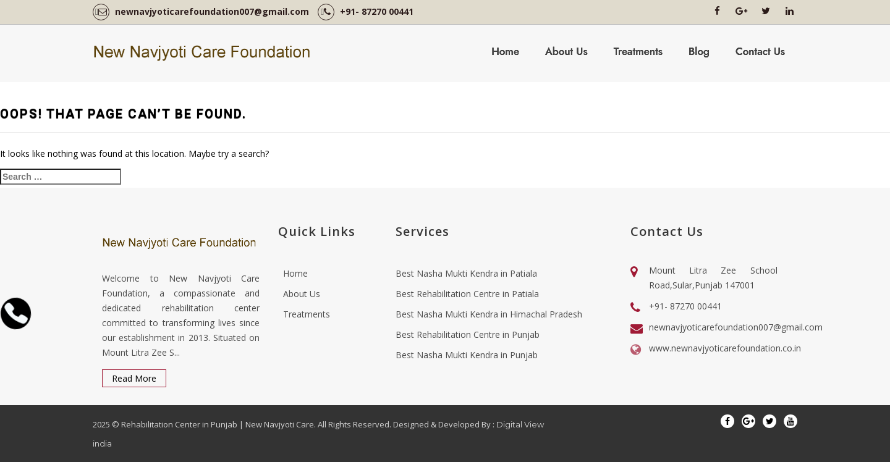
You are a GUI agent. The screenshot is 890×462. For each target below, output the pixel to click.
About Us (566, 51)
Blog (699, 51)
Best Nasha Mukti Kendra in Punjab (467, 355)
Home (505, 51)
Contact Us (760, 51)
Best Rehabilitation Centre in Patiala (467, 294)
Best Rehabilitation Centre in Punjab (468, 334)
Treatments (638, 51)
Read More (134, 378)
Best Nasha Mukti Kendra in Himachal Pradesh (489, 314)
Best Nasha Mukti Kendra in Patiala (466, 273)
